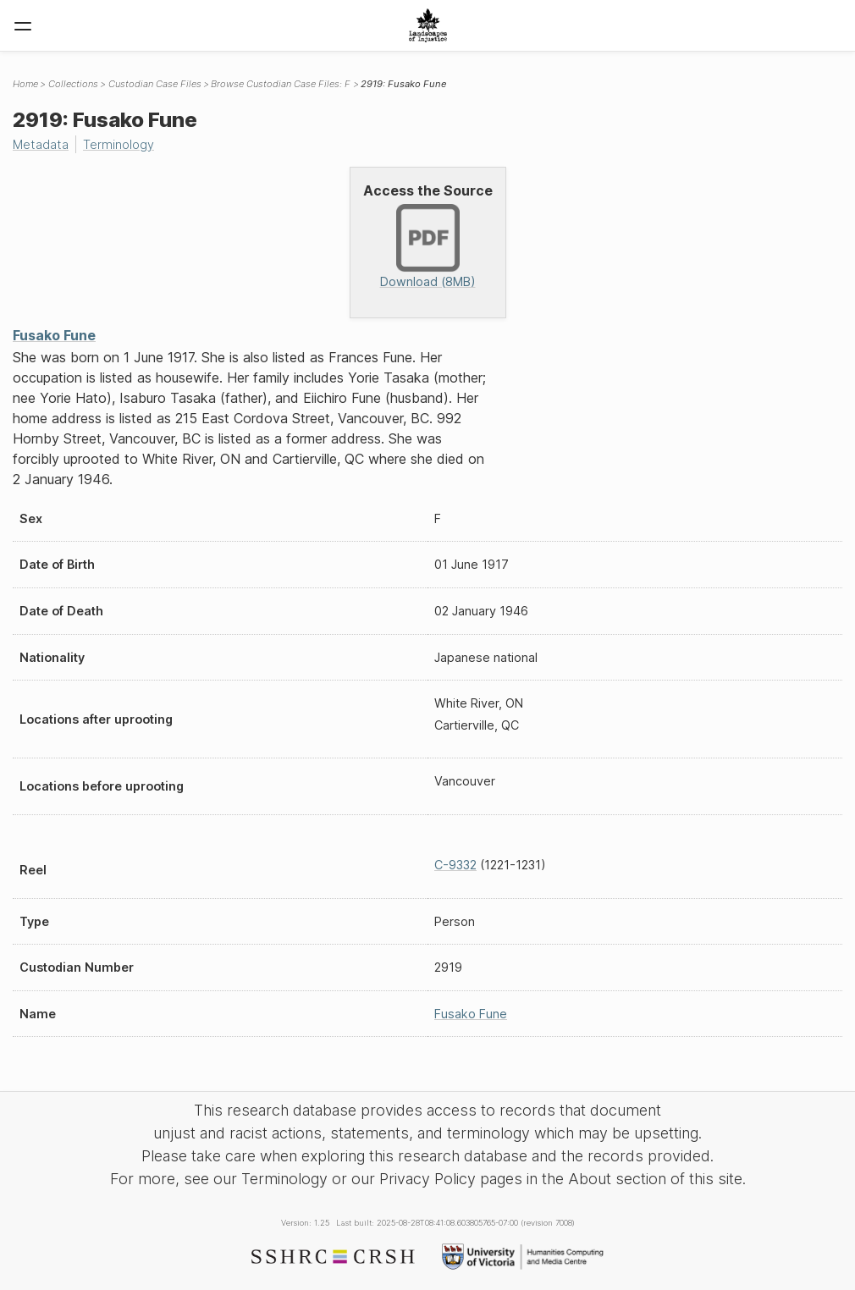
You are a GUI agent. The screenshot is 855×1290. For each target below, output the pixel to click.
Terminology (118, 144)
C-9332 (455, 864)
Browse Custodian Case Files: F (280, 84)
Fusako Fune (54, 335)
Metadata (41, 144)
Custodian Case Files (154, 84)
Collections (73, 84)
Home (25, 84)
